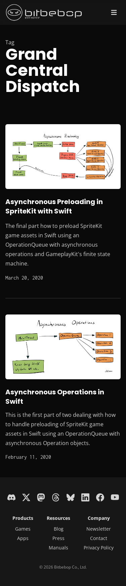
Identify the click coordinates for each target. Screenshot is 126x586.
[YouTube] (115, 497)
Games (23, 529)
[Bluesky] (71, 497)
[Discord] (11, 497)
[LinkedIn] (85, 497)
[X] (26, 497)
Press (58, 538)
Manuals (58, 547)
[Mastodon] (41, 497)
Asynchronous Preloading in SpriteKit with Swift (54, 206)
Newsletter (98, 529)
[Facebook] (100, 497)
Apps (23, 538)
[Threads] (56, 497)
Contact (98, 538)
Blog (59, 529)
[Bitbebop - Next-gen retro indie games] (44, 12)
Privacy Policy (99, 547)
